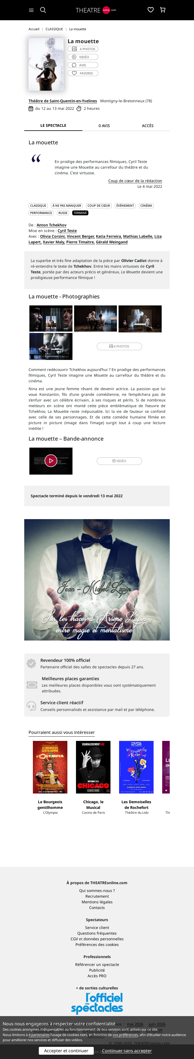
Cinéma (146, 205)
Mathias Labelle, (138, 236)
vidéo (80, 57)
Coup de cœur (99, 205)
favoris (82, 73)
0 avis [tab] (104, 125)
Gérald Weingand (112, 241)
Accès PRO (97, 975)
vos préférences (125, 1034)
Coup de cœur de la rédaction (135, 180)
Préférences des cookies (97, 944)
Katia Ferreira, (109, 236)
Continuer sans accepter (127, 1051)
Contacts (97, 907)
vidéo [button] (119, 461)
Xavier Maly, (54, 241)
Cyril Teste (67, 230)
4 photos (83, 49)
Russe (62, 213)
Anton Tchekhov (52, 224)
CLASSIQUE (38, 205)
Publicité (97, 970)
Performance (41, 213)
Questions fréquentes (97, 933)
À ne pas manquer (67, 205)
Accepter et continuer (66, 1051)
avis (79, 65)
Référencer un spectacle (97, 964)
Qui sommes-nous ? (97, 890)
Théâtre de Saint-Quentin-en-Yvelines (63, 100)
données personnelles (104, 938)
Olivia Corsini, (53, 236)
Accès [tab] (148, 125)
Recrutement (97, 896)
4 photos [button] (119, 346)
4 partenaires (39, 1034)
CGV (74, 938)
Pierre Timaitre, (80, 241)
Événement (125, 205)
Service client (97, 927)
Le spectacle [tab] (53, 125)
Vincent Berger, (81, 236)
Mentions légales (97, 901)
